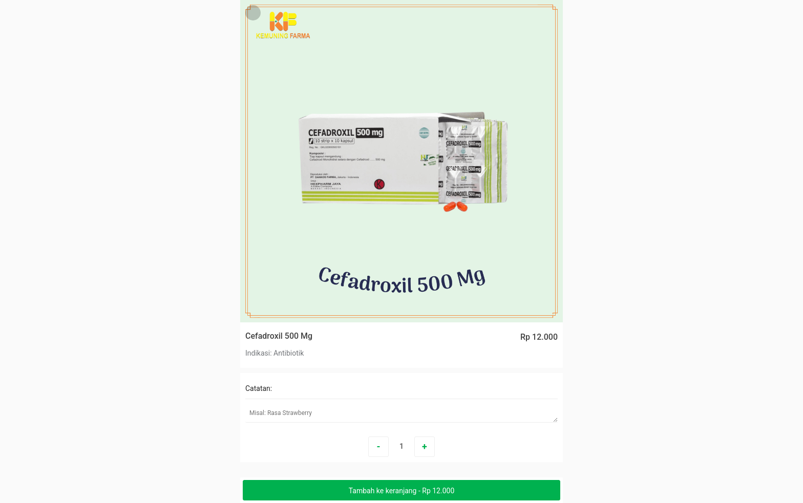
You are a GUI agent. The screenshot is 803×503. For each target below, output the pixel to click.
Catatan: (258, 388)
